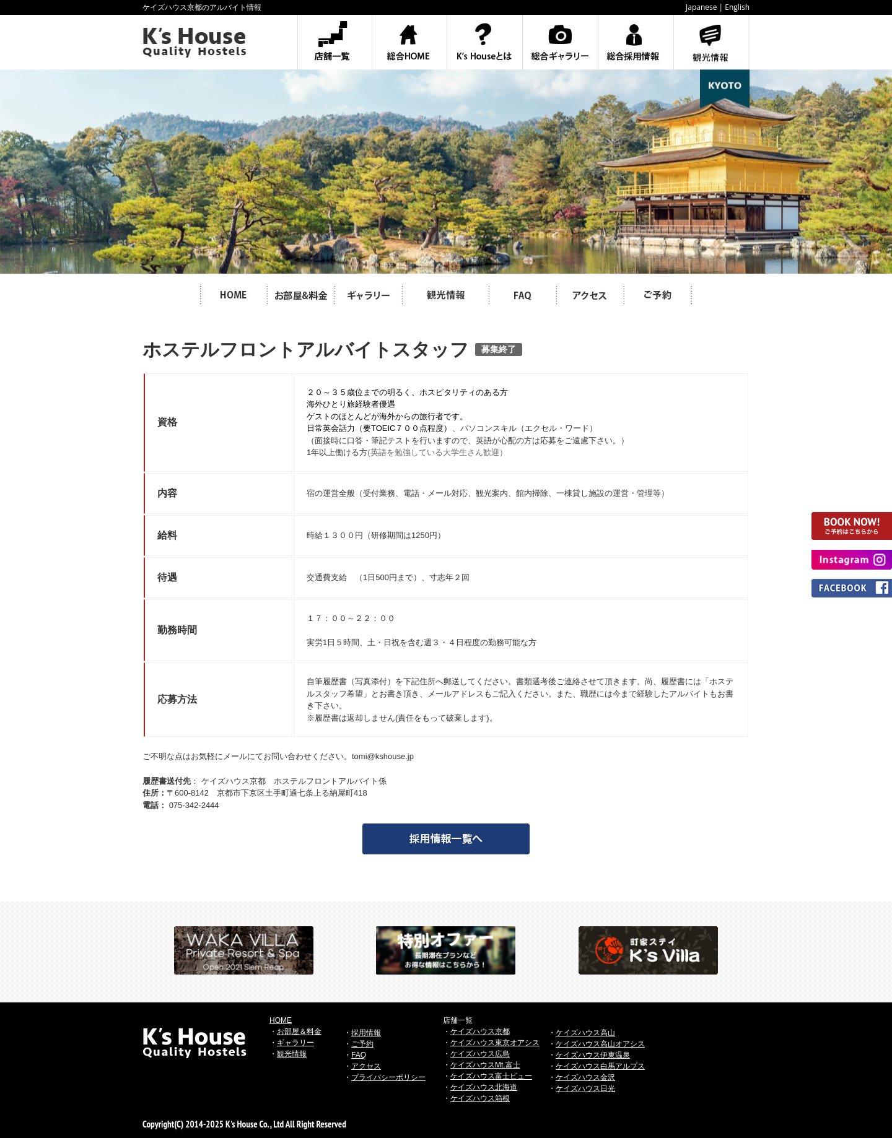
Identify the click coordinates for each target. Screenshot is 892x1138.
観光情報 (292, 1053)
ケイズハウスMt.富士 (485, 1065)
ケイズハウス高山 (585, 1032)
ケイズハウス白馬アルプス (600, 1066)
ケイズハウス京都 (480, 1031)
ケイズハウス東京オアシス (495, 1042)
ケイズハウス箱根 (480, 1098)
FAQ (358, 1055)
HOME (280, 1020)
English (737, 7)
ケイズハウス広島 (480, 1053)
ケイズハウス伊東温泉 (593, 1055)
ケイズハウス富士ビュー (491, 1076)
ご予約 (362, 1044)
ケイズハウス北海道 (483, 1087)
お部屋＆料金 (299, 1031)
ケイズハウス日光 (585, 1088)
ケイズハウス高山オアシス (600, 1044)
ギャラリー (295, 1042)
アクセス (366, 1066)
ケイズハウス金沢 (585, 1077)
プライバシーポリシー (388, 1077)
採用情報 (366, 1032)
